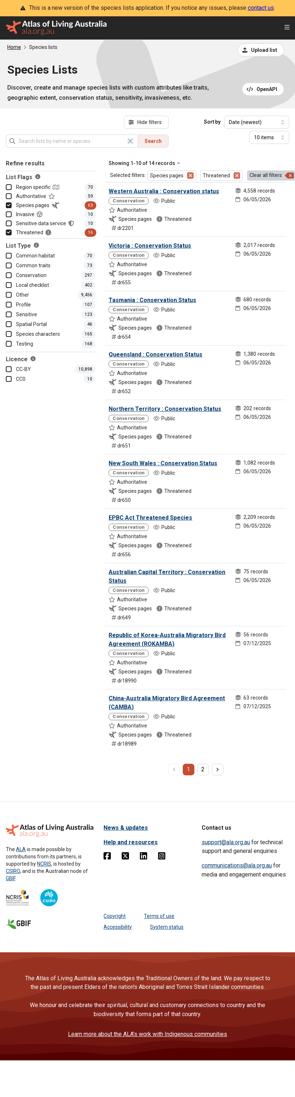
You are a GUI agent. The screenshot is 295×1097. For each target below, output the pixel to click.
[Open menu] (287, 28)
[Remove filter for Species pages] (190, 175)
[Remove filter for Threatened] (237, 175)
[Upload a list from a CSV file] (261, 50)
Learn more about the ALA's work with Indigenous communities (147, 1034)
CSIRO (13, 871)
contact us (261, 7)
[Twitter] (125, 857)
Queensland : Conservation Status (155, 354)
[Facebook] (107, 857)
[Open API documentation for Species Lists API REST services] (263, 89)
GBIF (10, 878)
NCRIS (44, 864)
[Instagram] (161, 857)
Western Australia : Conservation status (164, 191)
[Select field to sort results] (256, 122)
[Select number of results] (269, 137)
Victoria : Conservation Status (150, 245)
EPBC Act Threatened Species (150, 517)
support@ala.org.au (226, 842)
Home (14, 47)
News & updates (126, 827)
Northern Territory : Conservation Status (165, 408)
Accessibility (118, 927)
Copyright (115, 916)
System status (166, 927)
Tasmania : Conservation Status (152, 300)
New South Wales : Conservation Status (163, 463)
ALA (21, 849)
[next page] (217, 769)
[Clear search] (130, 141)
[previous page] (174, 769)
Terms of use (159, 916)
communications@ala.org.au (237, 865)
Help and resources (131, 842)
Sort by (212, 122)
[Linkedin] (143, 857)
